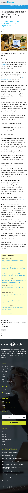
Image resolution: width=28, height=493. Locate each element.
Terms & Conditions (7, 439)
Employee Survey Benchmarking (11, 472)
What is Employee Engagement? (10, 461)
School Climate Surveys (8, 478)
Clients (4, 374)
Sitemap (4, 442)
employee (4, 64)
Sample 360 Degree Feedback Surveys (12, 458)
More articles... (6, 481)
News (3, 376)
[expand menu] (26, 2)
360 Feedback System (8, 366)
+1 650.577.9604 (6, 403)
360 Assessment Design (8, 455)
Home (3, 431)
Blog (3, 379)
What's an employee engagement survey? (13, 464)
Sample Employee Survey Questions (12, 475)
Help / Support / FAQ (7, 381)
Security (4, 436)
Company (4, 371)
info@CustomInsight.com (9, 407)
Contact (4, 444)
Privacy (4, 434)
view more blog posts (7, 313)
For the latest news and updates (10, 414)
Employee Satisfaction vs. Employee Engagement (12, 468)
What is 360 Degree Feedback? (10, 452)
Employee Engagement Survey (10, 369)
